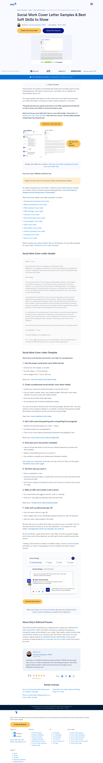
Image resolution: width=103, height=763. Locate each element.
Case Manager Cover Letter (33, 221)
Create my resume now (32, 601)
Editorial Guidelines (20, 760)
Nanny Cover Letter (30, 238)
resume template (73, 544)
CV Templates (57, 735)
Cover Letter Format (77, 739)
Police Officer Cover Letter (33, 228)
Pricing (16, 755)
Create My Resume (20, 724)
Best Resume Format (38, 741)
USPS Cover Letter (30, 225)
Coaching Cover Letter (31, 235)
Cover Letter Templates (78, 735)
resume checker (37, 612)
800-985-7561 (19, 740)
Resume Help (36, 745)
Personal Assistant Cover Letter (34, 218)
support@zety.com (20, 742)
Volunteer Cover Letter (31, 215)
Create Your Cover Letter (29, 30)
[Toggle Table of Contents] (52, 85)
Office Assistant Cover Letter (33, 208)
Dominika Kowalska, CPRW (37, 25)
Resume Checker (37, 737)
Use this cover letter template (73, 143)
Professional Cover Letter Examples (46, 245)
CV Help (55, 743)
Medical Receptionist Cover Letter (35, 205)
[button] (91, 4)
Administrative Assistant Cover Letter (36, 201)
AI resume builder (49, 610)
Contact (16, 757)
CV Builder (56, 733)
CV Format (56, 739)
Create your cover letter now (51, 124)
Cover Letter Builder (77, 733)
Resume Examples (37, 739)
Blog (30, 10)
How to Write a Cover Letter (79, 741)
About (15, 753)
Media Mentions (18, 762)
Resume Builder (37, 733)
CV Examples (57, 737)
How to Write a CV (58, 741)
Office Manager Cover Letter (33, 211)
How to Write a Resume (39, 743)
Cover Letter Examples (39, 10)
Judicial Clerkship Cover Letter (34, 231)
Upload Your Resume (53, 30)
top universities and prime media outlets (57, 639)
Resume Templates (22, 10)
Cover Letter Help (76, 743)
